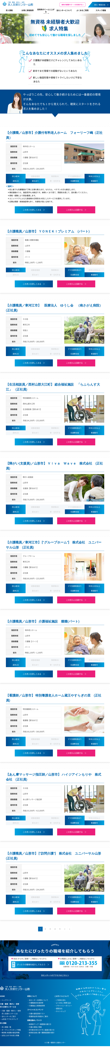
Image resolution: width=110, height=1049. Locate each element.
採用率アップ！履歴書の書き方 (40, 1024)
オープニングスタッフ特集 (11, 1030)
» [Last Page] (69, 929)
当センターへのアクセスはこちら (54, 975)
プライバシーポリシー (64, 1005)
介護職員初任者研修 (36, 1003)
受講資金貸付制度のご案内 (38, 1016)
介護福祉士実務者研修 (37, 1005)
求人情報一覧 (6, 1027)
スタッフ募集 (101, 10)
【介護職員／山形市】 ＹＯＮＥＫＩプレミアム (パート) (48, 231)
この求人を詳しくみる (32, 209)
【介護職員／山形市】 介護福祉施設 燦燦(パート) (43, 621)
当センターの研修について (38, 1000)
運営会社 (59, 1008)
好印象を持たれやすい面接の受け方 (41, 1030)
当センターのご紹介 (9, 1016)
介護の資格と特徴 (35, 1027)
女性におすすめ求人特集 (10, 1035)
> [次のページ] (64, 929)
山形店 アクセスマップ (10, 1019)
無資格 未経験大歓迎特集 (11, 1032)
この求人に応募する (74, 209)
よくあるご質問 (82, 10)
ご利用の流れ (61, 1000)
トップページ (6, 1000)
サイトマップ (61, 1011)
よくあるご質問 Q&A (63, 1003)
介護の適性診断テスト (37, 1013)
